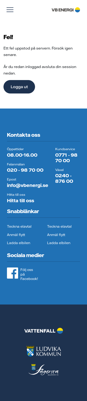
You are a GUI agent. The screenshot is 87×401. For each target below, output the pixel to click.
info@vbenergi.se (27, 185)
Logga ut (19, 86)
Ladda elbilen (18, 243)
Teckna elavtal (19, 226)
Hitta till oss (20, 200)
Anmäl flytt (16, 235)
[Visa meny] (10, 10)
